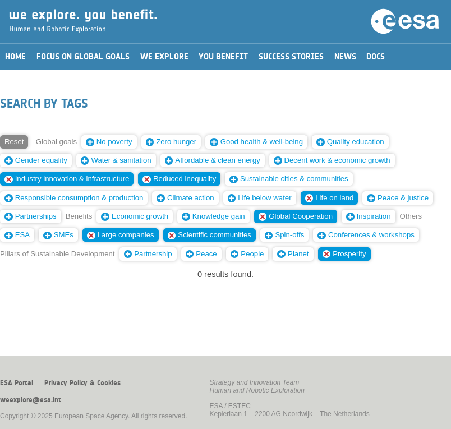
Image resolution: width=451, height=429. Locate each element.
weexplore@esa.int (30, 399)
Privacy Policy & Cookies (82, 383)
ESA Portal (16, 383)
